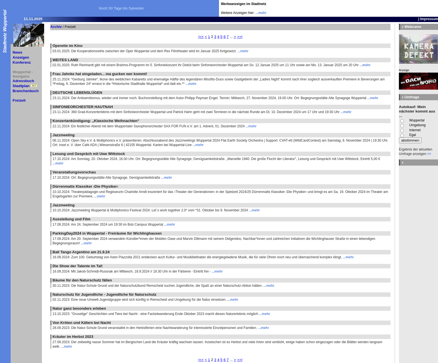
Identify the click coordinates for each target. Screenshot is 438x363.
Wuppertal (416, 120)
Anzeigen (21, 57)
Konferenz (22, 62)
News (17, 52)
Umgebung (417, 125)
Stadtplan (21, 86)
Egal (412, 135)
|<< (201, 37)
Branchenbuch (26, 91)
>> (429, 154)
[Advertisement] (405, 8)
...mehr (261, 13)
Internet (415, 130)
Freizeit (19, 100)
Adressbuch (23, 81)
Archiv (56, 27)
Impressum (429, 19)
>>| (239, 37)
